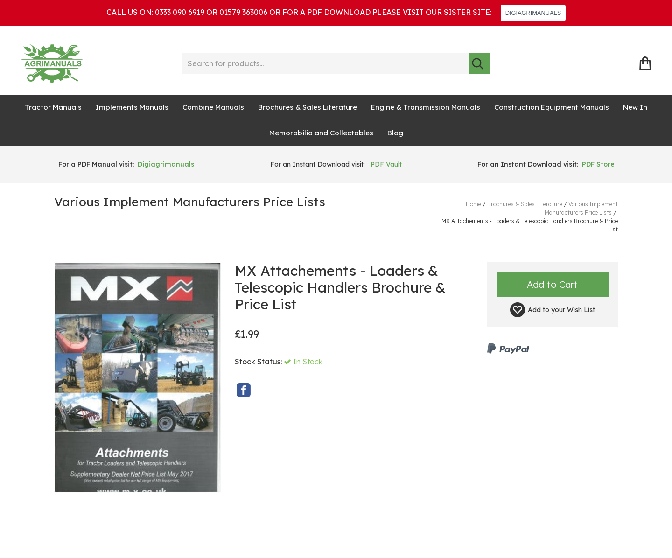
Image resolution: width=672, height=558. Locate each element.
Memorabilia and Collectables (321, 132)
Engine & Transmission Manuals (425, 107)
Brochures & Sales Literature (307, 107)
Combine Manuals (213, 107)
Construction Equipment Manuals (551, 107)
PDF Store (598, 164)
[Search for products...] (325, 63)
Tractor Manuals (53, 107)
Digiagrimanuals (166, 164)
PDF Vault (386, 164)
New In (635, 107)
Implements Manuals (132, 107)
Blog (395, 132)
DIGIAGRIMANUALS (533, 12)
